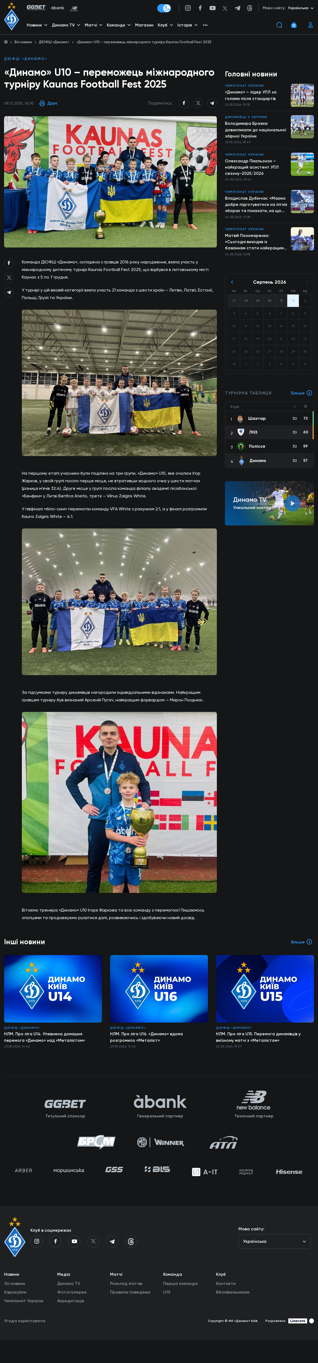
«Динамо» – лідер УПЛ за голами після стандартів (251, 96)
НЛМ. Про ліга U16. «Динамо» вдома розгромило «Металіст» (147, 1053)
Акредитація (70, 1323)
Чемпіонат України (244, 86)
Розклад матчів (126, 1306)
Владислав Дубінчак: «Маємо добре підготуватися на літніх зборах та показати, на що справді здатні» (256, 207)
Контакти (226, 1306)
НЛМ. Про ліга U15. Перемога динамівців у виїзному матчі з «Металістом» (259, 1053)
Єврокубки (15, 1314)
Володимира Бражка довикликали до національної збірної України (256, 131)
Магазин (145, 25)
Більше (301, 397)
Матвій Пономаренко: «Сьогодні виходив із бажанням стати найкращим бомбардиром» (255, 245)
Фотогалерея (72, 1314)
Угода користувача (24, 1343)
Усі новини (14, 1306)
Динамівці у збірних (246, 118)
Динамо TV (68, 1306)
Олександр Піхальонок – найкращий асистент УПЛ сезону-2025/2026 (252, 169)
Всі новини (23, 42)
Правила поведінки (130, 1314)
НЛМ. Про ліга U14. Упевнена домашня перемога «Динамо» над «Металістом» (45, 1053)
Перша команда (180, 1306)
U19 (166, 1314)
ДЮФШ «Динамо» (54, 42)
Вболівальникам (232, 1314)
